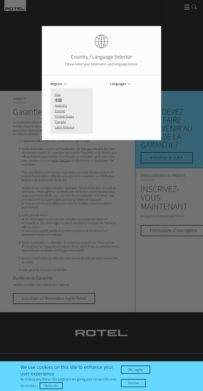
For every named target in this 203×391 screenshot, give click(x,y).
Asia (58, 94)
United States (64, 116)
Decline (133, 383)
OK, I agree (135, 369)
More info (51, 385)
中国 (58, 100)
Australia (61, 105)
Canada (60, 121)
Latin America (64, 127)
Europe (60, 111)
